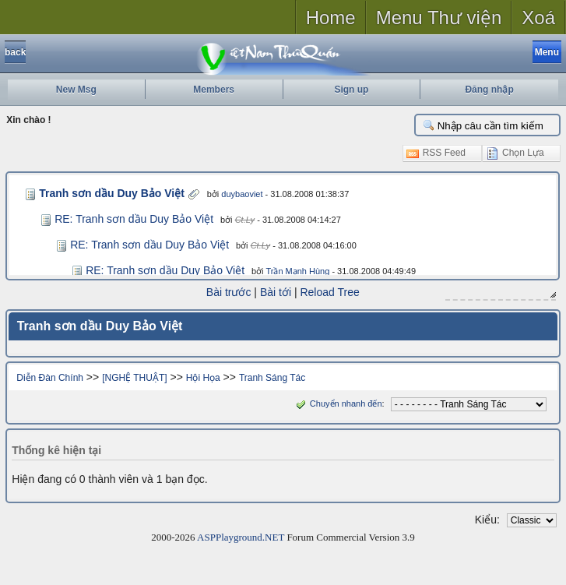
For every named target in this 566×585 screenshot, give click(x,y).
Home (331, 17)
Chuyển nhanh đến (337, 402)
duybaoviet (234, 194)
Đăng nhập (489, 89)
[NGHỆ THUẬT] (134, 377)
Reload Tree (330, 292)
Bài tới (275, 292)
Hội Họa (203, 377)
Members (213, 89)
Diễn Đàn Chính (49, 377)
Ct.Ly (245, 219)
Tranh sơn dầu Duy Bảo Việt (108, 193)
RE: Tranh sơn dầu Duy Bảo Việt (133, 219)
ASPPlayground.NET (240, 536)
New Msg (76, 89)
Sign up (351, 89)
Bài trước (228, 292)
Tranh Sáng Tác (272, 377)
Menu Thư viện (439, 17)
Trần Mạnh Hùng (297, 271)
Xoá (538, 17)
